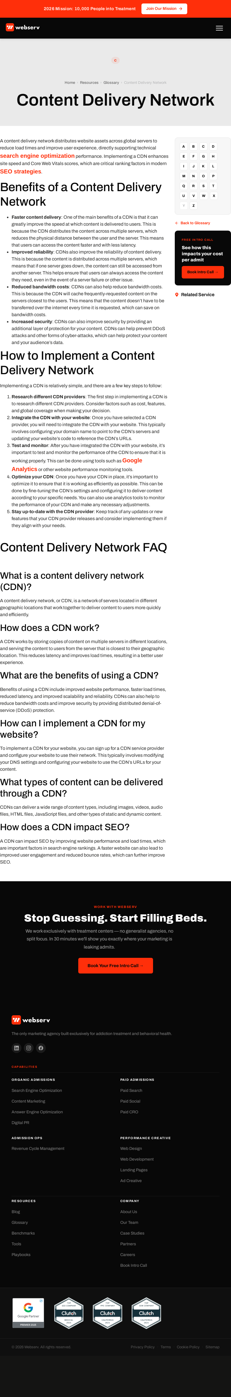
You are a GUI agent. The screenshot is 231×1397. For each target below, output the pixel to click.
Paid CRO (129, 1112)
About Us (128, 1212)
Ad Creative (131, 1181)
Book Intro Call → (202, 272)
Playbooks (21, 1255)
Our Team (129, 1222)
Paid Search (131, 1090)
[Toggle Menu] (219, 28)
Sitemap (212, 1347)
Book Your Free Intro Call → (116, 965)
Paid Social (130, 1101)
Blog (16, 1212)
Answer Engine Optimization (37, 1112)
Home (70, 83)
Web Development (137, 1159)
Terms (166, 1347)
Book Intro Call (133, 1265)
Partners (128, 1244)
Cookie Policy (188, 1347)
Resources (89, 83)
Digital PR (20, 1123)
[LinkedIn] (16, 1048)
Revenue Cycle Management (38, 1148)
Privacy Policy (143, 1347)
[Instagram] (29, 1048)
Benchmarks (23, 1233)
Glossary (111, 83)
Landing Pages (134, 1170)
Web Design (131, 1148)
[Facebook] (41, 1048)
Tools (16, 1244)
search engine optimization (37, 156)
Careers (127, 1255)
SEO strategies (20, 171)
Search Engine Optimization (37, 1090)
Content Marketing (28, 1101)
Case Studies (132, 1233)
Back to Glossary (192, 223)
